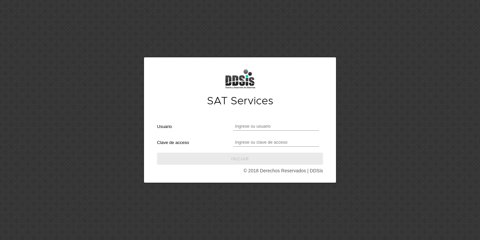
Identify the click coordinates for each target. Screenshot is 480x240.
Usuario (164, 126)
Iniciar (240, 159)
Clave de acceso (173, 142)
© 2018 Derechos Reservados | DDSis (283, 170)
